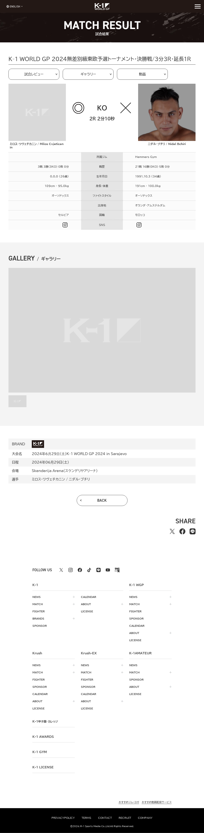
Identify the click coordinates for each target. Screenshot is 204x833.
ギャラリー (88, 74)
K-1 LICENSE (43, 767)
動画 (142, 74)
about (86, 604)
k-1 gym (39, 752)
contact (105, 817)
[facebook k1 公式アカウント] (80, 570)
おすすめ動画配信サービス (157, 802)
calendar (88, 597)
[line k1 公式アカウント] (98, 570)
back (102, 500)
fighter (38, 611)
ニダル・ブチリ (79, 479)
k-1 (45, 721)
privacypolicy (63, 817)
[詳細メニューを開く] (197, 6)
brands (38, 618)
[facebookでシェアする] (182, 531)
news (36, 597)
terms (86, 817)
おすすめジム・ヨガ (129, 802)
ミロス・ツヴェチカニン (48, 479)
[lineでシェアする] (192, 531)
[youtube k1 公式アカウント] (108, 570)
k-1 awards (43, 736)
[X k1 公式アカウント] (61, 570)
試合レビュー (33, 74)
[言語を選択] (13, 6)
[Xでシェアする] (172, 531)
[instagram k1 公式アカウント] (70, 570)
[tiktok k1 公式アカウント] (89, 570)
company (145, 817)
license (87, 611)
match (37, 604)
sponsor (39, 625)
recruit (125, 817)
